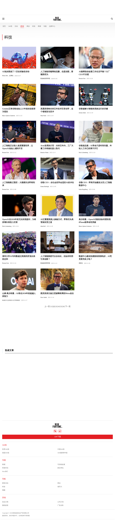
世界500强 (5, 449)
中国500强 (60, 449)
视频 (3, 490)
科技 (33, 26)
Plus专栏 (5, 471)
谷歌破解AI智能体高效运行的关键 (93, 109)
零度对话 (5, 468)
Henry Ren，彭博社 (7, 75)
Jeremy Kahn (82, 112)
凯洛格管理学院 (45, 78)
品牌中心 (52, 26)
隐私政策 (5, 505)
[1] (51, 306)
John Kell (43, 226)
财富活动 (5, 483)
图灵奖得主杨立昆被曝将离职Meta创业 (57, 293)
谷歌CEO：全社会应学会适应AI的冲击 (57, 182)
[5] (61, 306)
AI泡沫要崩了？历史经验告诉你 (15, 71)
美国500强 (5, 453)
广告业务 (60, 505)
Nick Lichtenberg (83, 152)
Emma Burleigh (44, 186)
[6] (64, 306)
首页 (4, 26)
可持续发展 (61, 464)
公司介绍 (60, 502)
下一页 (68, 306)
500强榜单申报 (62, 453)
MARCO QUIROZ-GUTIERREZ (11, 300)
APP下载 (57, 437)
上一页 (47, 306)
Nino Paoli (43, 115)
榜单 (22, 26)
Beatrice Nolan (44, 152)
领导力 (59, 486)
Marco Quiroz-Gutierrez (8, 115)
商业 (28, 26)
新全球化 (60, 468)
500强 (10, 26)
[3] (56, 306)
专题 (45, 26)
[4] (59, 306)
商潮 (39, 26)
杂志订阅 (5, 502)
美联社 (81, 263)
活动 (16, 26)
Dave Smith (43, 297)
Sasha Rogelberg (83, 189)
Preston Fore (82, 78)
